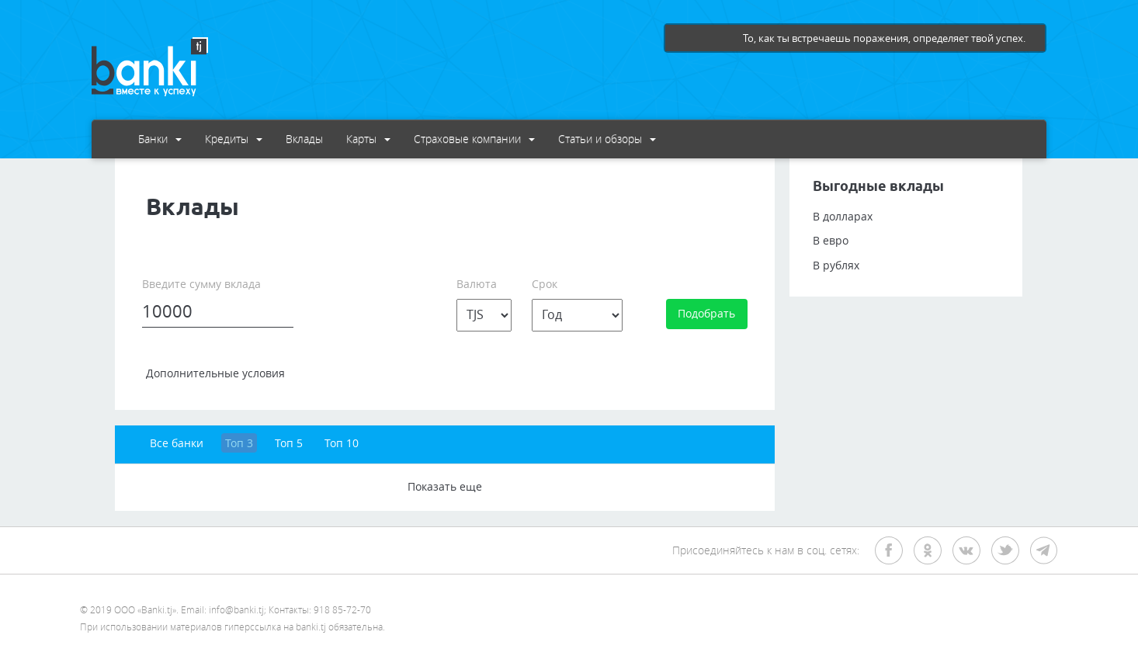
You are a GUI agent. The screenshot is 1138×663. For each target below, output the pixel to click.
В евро (830, 240)
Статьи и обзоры (607, 138)
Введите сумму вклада (201, 283)
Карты (368, 138)
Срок (544, 283)
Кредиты (233, 138)
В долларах (843, 216)
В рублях (836, 265)
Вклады (304, 138)
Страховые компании (474, 138)
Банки (160, 138)
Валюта (476, 283)
